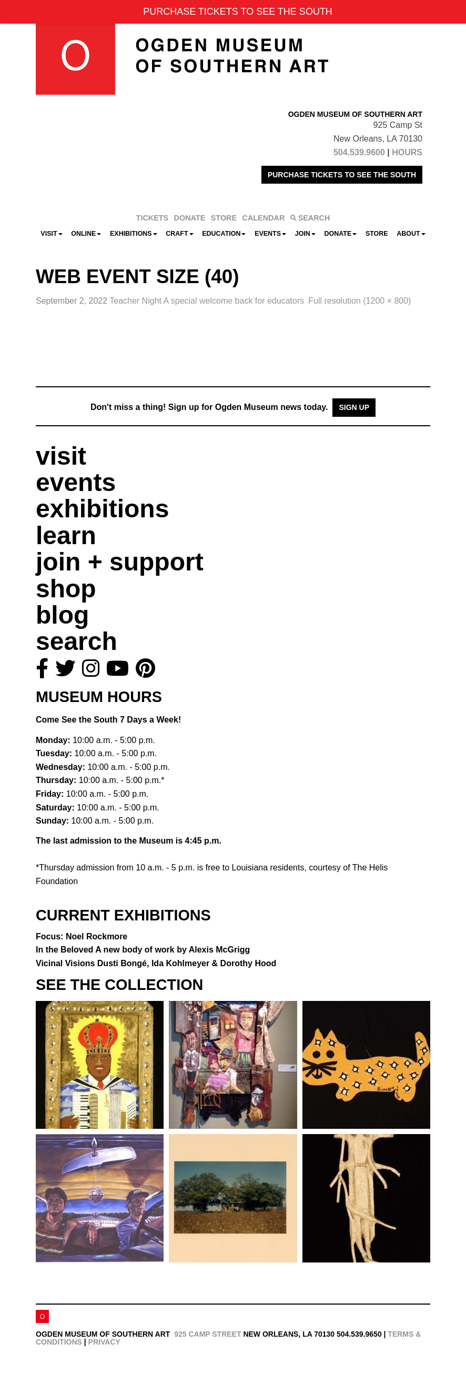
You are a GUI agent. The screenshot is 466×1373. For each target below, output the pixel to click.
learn (66, 535)
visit (61, 456)
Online (86, 233)
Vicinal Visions (156, 963)
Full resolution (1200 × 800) (359, 300)
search (76, 641)
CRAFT (179, 233)
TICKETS (152, 218)
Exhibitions (133, 233)
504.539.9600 (359, 152)
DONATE (190, 218)
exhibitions (102, 509)
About (411, 233)
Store (377, 233)
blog (62, 615)
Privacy (104, 1342)
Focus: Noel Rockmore (81, 936)
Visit (51, 233)
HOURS (407, 152)
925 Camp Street (207, 1334)
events (76, 482)
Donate (340, 233)
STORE (224, 218)
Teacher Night (206, 300)
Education (224, 233)
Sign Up (354, 407)
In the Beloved (143, 949)
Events (270, 233)
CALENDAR (263, 218)
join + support (120, 562)
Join (305, 233)
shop (66, 589)
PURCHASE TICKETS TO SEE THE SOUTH (342, 175)
